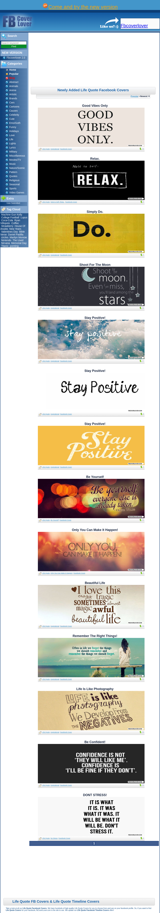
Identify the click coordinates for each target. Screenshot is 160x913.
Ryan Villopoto (10, 222)
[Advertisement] (94, 60)
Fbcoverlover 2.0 (16, 57)
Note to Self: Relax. (58, 202)
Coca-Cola (7, 220)
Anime (12, 90)
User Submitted (13, 203)
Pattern (13, 172)
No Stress (54, 838)
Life (11, 139)
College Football (10, 217)
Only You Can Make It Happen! (62, 573)
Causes (13, 110)
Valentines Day (9, 231)
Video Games (16, 192)
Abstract (13, 82)
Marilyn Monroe (18, 237)
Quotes (13, 176)
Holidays (14, 131)
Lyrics (12, 147)
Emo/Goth (14, 123)
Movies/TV (15, 159)
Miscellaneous (17, 155)
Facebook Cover (66, 149)
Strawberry (7, 226)
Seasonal (14, 184)
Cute (12, 118)
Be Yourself (55, 520)
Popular (134, 96)
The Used (18, 240)
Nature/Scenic (17, 168)
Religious (14, 180)
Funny (12, 127)
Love (12, 135)
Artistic (13, 94)
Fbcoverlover (134, 25)
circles (4, 237)
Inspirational (55, 149)
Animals (13, 86)
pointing (14, 245)
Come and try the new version (83, 7)
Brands (13, 98)
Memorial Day (18, 243)
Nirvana (5, 243)
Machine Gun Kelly (11, 214)
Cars (12, 102)
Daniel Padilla (15, 234)
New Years (15, 228)
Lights (12, 143)
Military (13, 151)
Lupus (24, 217)
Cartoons (14, 106)
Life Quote (46, 149)
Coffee (15, 223)
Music (12, 163)
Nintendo (6, 240)
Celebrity (14, 114)
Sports (12, 188)
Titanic (5, 245)
